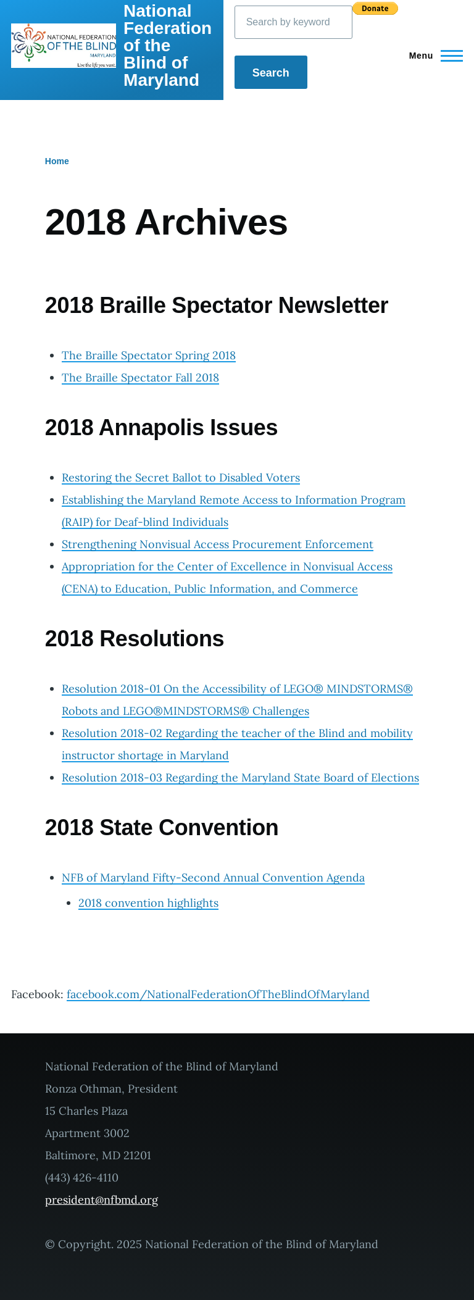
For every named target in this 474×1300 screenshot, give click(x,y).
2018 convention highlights (148, 903)
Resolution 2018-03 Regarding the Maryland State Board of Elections (240, 777)
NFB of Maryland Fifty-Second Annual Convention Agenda (213, 877)
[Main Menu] (432, 55)
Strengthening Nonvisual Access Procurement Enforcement (217, 544)
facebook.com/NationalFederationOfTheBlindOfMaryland (218, 994)
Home (57, 161)
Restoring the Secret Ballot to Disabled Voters (181, 477)
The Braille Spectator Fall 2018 (140, 377)
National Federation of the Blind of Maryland (167, 45)
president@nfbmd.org (101, 1200)
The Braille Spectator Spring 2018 (149, 355)
